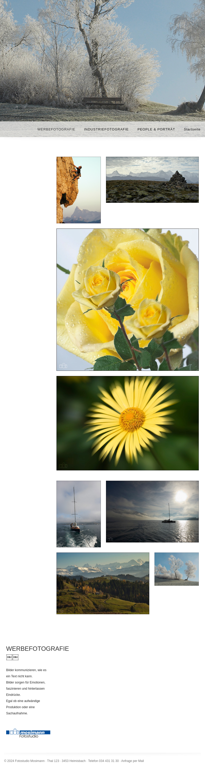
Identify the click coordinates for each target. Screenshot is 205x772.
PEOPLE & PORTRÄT (156, 129)
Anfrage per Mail (132, 761)
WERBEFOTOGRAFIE (56, 129)
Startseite (192, 129)
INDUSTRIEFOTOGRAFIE (106, 129)
